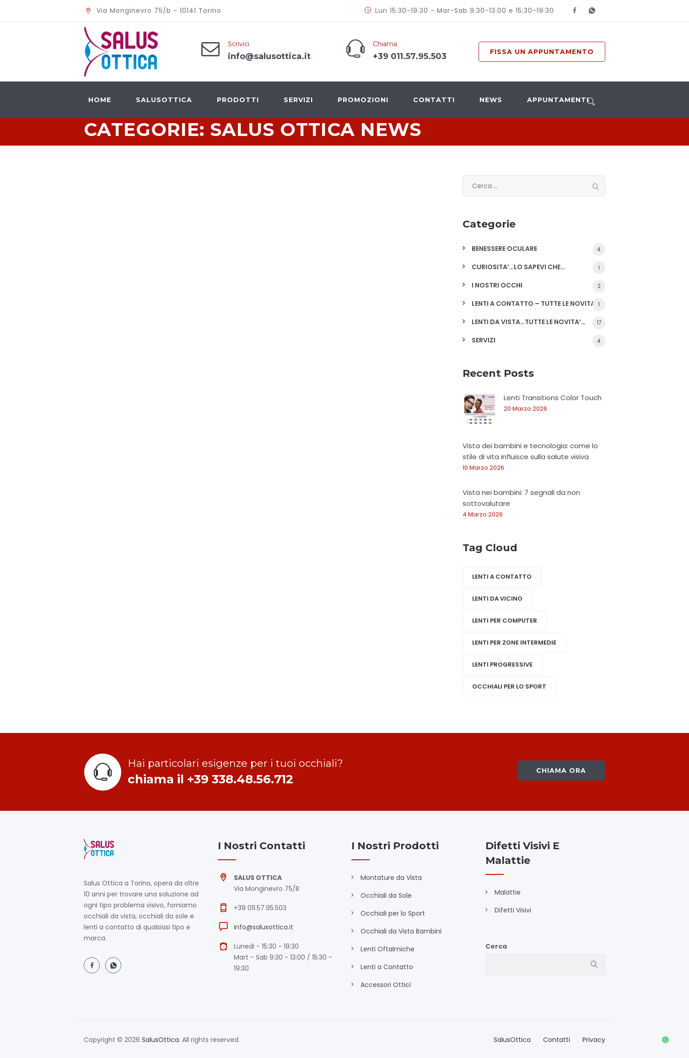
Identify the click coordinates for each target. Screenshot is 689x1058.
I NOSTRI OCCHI (497, 285)
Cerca (496, 946)
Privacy (593, 1039)
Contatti (434, 100)
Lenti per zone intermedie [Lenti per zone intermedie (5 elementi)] (514, 642)
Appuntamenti (558, 100)
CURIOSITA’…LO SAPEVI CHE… (518, 266)
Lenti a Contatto (387, 966)
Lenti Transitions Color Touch (553, 397)
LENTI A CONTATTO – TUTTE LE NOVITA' (534, 303)
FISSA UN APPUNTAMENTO (542, 52)
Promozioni (363, 100)
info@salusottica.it (263, 927)
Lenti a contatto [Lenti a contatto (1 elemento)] (502, 576)
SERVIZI (483, 340)
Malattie (508, 892)
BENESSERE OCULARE (504, 248)
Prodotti (238, 100)
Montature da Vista (391, 877)
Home (99, 100)
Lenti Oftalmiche (387, 949)
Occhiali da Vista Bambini (401, 931)
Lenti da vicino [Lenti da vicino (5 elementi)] (497, 598)
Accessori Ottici (386, 984)
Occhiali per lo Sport (393, 913)
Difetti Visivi (513, 910)
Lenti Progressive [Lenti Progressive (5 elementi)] (502, 664)
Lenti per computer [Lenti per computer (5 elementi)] (504, 620)
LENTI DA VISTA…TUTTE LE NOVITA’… (529, 321)
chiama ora (561, 770)
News (490, 100)
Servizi (298, 100)
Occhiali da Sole (386, 895)
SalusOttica (164, 100)
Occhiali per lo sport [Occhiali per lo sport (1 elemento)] (509, 686)
